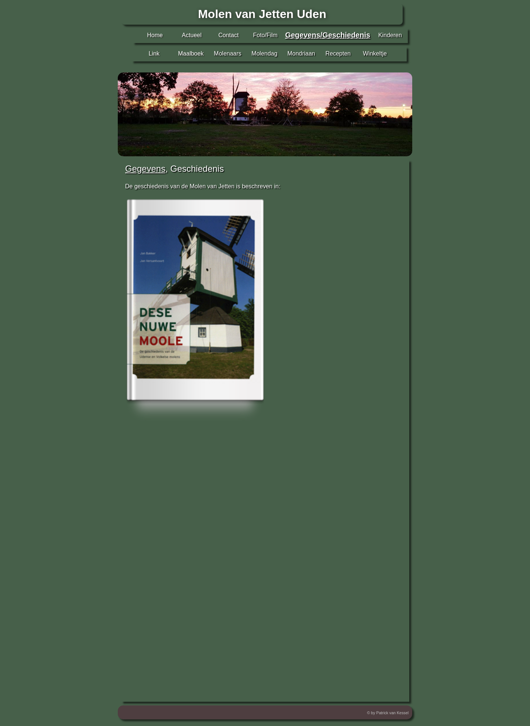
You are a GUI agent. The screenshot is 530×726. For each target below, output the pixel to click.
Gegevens (145, 169)
